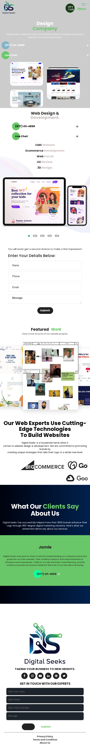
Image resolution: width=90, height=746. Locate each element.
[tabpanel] (45, 172)
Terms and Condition (45, 739)
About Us (45, 742)
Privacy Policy (45, 736)
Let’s (71, 8)
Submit (45, 310)
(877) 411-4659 (15, 45)
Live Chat (11, 55)
